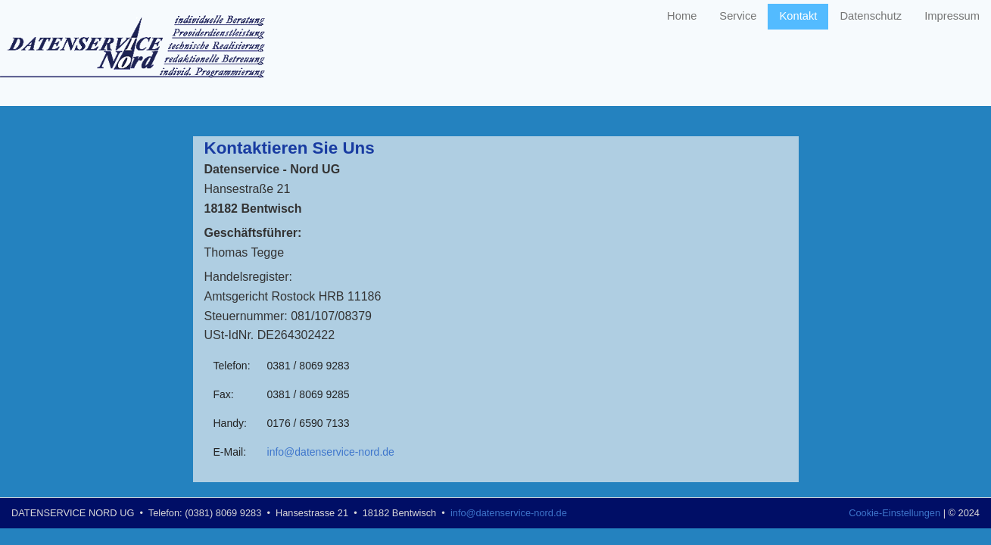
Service (737, 16)
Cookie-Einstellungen (894, 513)
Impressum (952, 16)
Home (682, 16)
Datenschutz (871, 16)
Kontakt (798, 16)
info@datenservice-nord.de (330, 452)
